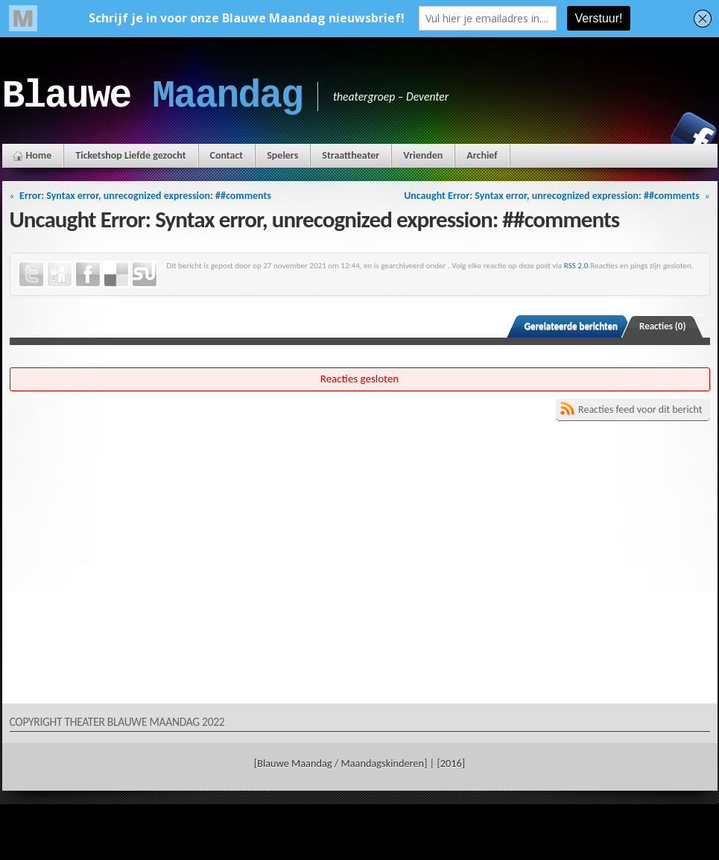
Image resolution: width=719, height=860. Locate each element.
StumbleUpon (144, 274)
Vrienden (423, 155)
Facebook (694, 135)
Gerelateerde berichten (571, 326)
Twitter (31, 274)
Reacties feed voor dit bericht (640, 409)
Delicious (116, 274)
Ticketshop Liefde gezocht (130, 155)
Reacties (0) (662, 326)
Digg (60, 274)
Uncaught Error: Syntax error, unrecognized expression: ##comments (552, 195)
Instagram (642, 135)
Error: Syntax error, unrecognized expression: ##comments (145, 195)
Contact (227, 155)
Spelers (282, 155)
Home (39, 155)
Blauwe (152, 96)
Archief (481, 155)
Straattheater (350, 155)
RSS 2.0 (576, 265)
